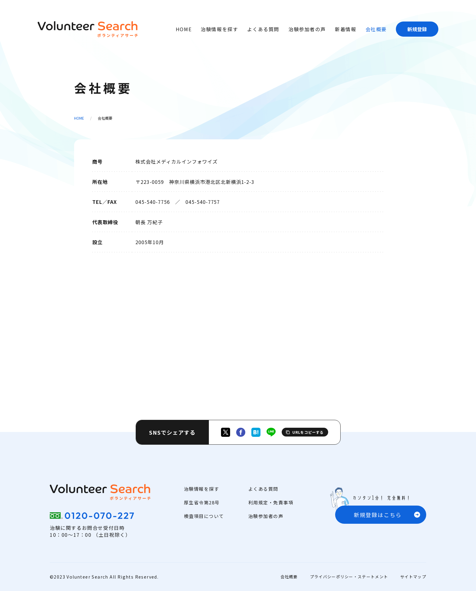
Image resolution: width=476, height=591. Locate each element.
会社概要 (376, 29)
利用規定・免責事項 (271, 502)
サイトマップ (413, 576)
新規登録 (417, 29)
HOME (184, 29)
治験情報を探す (219, 29)
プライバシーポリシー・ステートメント (349, 576)
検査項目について (204, 516)
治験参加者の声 (307, 29)
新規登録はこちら (378, 515)
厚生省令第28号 (202, 502)
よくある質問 (263, 29)
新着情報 (345, 29)
